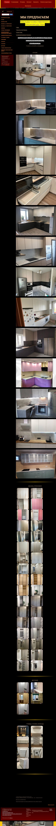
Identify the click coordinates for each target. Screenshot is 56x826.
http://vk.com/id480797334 (7, 812)
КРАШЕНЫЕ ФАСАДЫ (5, 17)
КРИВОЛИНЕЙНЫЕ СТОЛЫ (6, 53)
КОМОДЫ (3, 27)
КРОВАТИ (3, 41)
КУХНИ (2, 19)
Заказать (36, 2)
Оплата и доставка (45, 2)
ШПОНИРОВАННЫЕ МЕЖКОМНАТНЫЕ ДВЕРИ (6, 33)
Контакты (28, 6)
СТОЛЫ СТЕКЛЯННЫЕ (5, 30)
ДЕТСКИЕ (3, 45)
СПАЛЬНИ (3, 43)
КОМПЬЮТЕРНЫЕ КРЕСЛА (6, 35)
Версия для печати (51, 804)
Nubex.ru (11, 817)
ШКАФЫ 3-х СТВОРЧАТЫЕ (6, 25)
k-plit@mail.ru (7, 64)
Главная (7, 2)
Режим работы (51, 809)
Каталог (29, 2)
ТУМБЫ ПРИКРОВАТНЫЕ (6, 47)
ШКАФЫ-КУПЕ (4, 21)
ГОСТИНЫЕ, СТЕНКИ (5, 37)
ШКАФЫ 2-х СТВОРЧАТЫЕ (6, 23)
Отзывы (22, 2)
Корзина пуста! (9, 11)
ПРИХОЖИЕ (3, 39)
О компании (14, 2)
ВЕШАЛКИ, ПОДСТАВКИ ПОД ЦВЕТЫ (6, 50)
